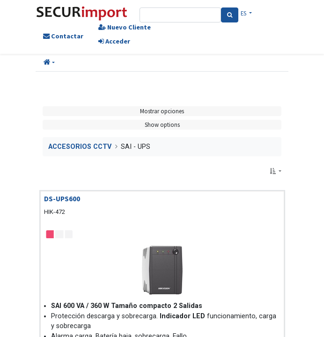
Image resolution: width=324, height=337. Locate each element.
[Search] (229, 14)
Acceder (114, 41)
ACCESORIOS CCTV (79, 147)
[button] (49, 63)
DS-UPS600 (62, 198)
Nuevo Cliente (124, 27)
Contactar (63, 36)
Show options (162, 124)
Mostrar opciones (162, 111)
